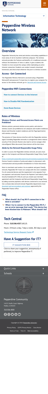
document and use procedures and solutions (16, 186)
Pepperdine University (30, 323)
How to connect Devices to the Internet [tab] (20, 94)
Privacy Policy (11, 327)
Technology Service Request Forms (18, 232)
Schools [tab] (8, 273)
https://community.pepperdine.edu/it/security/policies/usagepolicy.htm (25, 159)
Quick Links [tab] (10, 268)
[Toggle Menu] (44, 4)
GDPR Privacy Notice (24, 327)
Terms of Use (14, 331)
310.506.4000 (9, 309)
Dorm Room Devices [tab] (12, 108)
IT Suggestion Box (21, 245)
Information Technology (14, 15)
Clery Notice (37, 327)
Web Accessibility (32, 331)
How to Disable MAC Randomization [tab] (19, 101)
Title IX (23, 331)
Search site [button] (13, 2)
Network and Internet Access (36, 82)
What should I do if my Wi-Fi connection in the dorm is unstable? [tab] (24, 200)
